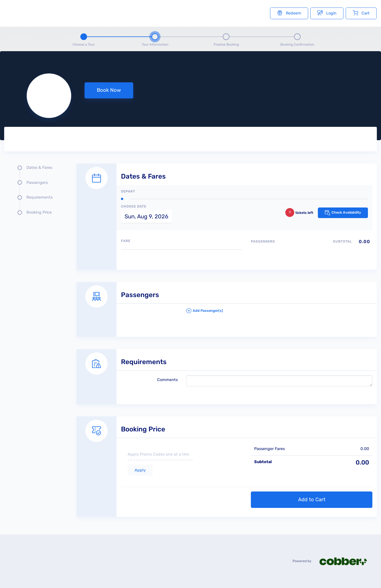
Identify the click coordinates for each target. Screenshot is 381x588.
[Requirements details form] (226, 370)
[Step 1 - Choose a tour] (83, 39)
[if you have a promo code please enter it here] (160, 454)
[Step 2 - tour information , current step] (154, 39)
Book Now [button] (109, 90)
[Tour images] (281, 140)
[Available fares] (182, 257)
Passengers (37, 182)
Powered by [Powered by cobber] (333, 561)
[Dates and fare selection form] (226, 210)
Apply (140, 470)
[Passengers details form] (226, 303)
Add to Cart (311, 499)
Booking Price (39, 212)
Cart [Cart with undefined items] (361, 13)
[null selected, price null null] (190, 95)
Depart (128, 191)
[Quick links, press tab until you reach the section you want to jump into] (36, 192)
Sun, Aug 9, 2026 (146, 216)
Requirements (39, 197)
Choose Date (133, 206)
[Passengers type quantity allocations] (312, 251)
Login (327, 13)
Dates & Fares (39, 167)
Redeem (289, 13)
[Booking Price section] (226, 460)
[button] (279, 313)
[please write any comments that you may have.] (279, 380)
